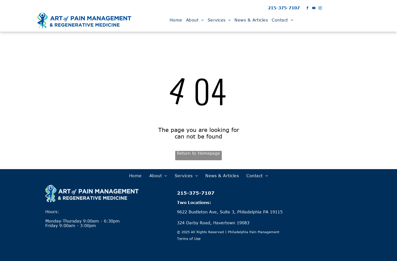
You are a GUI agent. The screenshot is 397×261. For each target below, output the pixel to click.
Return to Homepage (198, 153)
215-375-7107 (284, 8)
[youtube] (313, 9)
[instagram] (320, 9)
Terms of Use (189, 238)
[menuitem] (176, 20)
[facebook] (307, 9)
